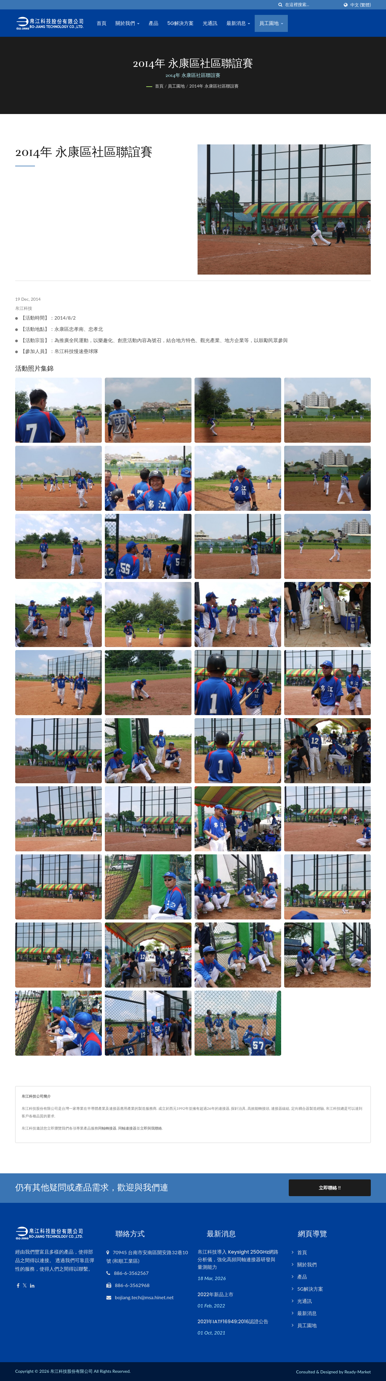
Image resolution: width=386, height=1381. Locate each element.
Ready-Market (357, 1371)
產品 (154, 23)
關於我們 (128, 23)
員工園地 (272, 23)
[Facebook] (18, 1285)
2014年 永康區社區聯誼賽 (214, 85)
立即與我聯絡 (151, 1128)
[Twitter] (24, 1285)
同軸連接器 (127, 1128)
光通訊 (210, 23)
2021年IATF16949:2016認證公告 (233, 1321)
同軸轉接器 (107, 1128)
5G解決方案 (181, 23)
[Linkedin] (32, 1285)
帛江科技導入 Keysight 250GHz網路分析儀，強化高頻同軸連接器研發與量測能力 (238, 1259)
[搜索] (280, 5)
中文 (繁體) (360, 4)
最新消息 (239, 23)
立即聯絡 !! (330, 1187)
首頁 (102, 23)
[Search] (312, 5)
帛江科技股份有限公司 (71, 1370)
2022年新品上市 (215, 1293)
